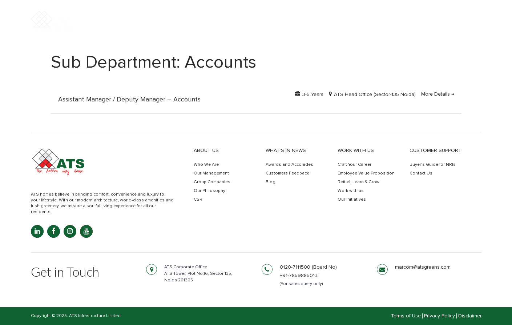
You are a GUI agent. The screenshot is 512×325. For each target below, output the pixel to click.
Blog (270, 182)
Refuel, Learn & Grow (358, 182)
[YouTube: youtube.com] (86, 231)
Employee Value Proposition (366, 173)
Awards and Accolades (289, 164)
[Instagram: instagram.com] (70, 231)
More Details (437, 94)
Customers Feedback (287, 173)
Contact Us (421, 173)
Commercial (351, 28)
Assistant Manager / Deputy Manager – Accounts (129, 99)
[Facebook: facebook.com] (53, 231)
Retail (393, 28)
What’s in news (286, 150)
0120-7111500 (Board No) (308, 267)
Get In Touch (449, 28)
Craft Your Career (354, 164)
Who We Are (206, 164)
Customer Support (435, 150)
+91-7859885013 (299, 275)
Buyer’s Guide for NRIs (433, 164)
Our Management (211, 173)
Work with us (356, 150)
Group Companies (212, 182)
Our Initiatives (352, 199)
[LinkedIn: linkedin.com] (37, 231)
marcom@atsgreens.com (423, 267)
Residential (300, 28)
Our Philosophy (209, 191)
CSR (198, 199)
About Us (206, 150)
